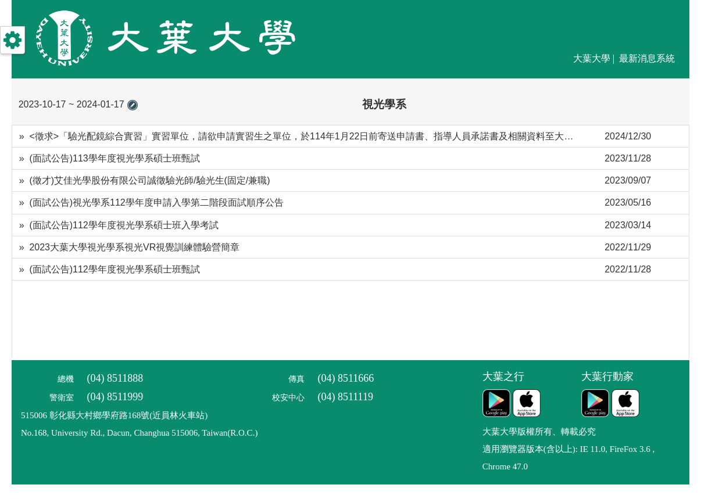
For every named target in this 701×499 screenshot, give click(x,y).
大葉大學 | (595, 58)
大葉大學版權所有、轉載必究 (539, 431)
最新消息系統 (647, 58)
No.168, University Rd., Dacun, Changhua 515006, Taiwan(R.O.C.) (139, 432)
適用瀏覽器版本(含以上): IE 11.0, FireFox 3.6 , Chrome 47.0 (568, 457)
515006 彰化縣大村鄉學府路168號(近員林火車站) (114, 415)
